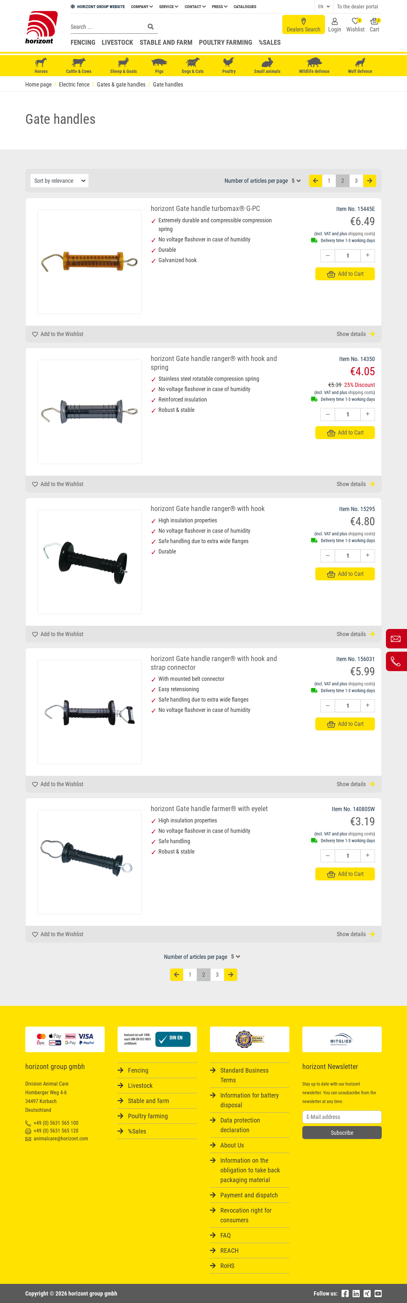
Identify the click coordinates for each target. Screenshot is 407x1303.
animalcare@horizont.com (56, 1138)
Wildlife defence (314, 65)
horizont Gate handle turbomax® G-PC (205, 208)
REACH (229, 1250)
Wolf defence (360, 65)
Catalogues (245, 6)
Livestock (117, 42)
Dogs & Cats (193, 65)
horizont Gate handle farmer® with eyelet (209, 809)
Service (168, 6)
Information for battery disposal (249, 1100)
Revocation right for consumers (246, 1215)
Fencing (83, 42)
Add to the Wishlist (57, 334)
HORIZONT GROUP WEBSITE (98, 6)
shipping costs (361, 233)
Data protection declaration (240, 1125)
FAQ (225, 1235)
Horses (41, 65)
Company (142, 6)
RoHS (227, 1266)
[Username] (342, 1117)
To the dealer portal (357, 7)
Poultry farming (225, 42)
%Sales (270, 42)
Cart (375, 25)
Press (219, 6)
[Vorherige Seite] (315, 181)
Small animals (267, 65)
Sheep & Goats (123, 65)
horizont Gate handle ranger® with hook (208, 509)
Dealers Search (303, 25)
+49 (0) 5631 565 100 (51, 1123)
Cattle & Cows (78, 65)
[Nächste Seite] (370, 181)
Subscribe (342, 1132)
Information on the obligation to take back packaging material (250, 1170)
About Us (232, 1145)
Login (334, 25)
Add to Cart (345, 273)
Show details (356, 334)
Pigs (159, 65)
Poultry (229, 65)
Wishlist (355, 25)
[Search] (106, 26)
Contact (195, 6)
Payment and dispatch (249, 1195)
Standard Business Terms (244, 1075)
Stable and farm (166, 42)
